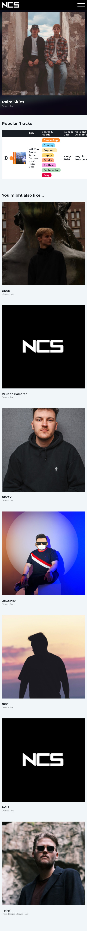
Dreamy (48, 145)
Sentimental (51, 170)
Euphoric (49, 150)
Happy (48, 155)
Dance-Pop (51, 140)
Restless (49, 165)
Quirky (48, 160)
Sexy (46, 175)
